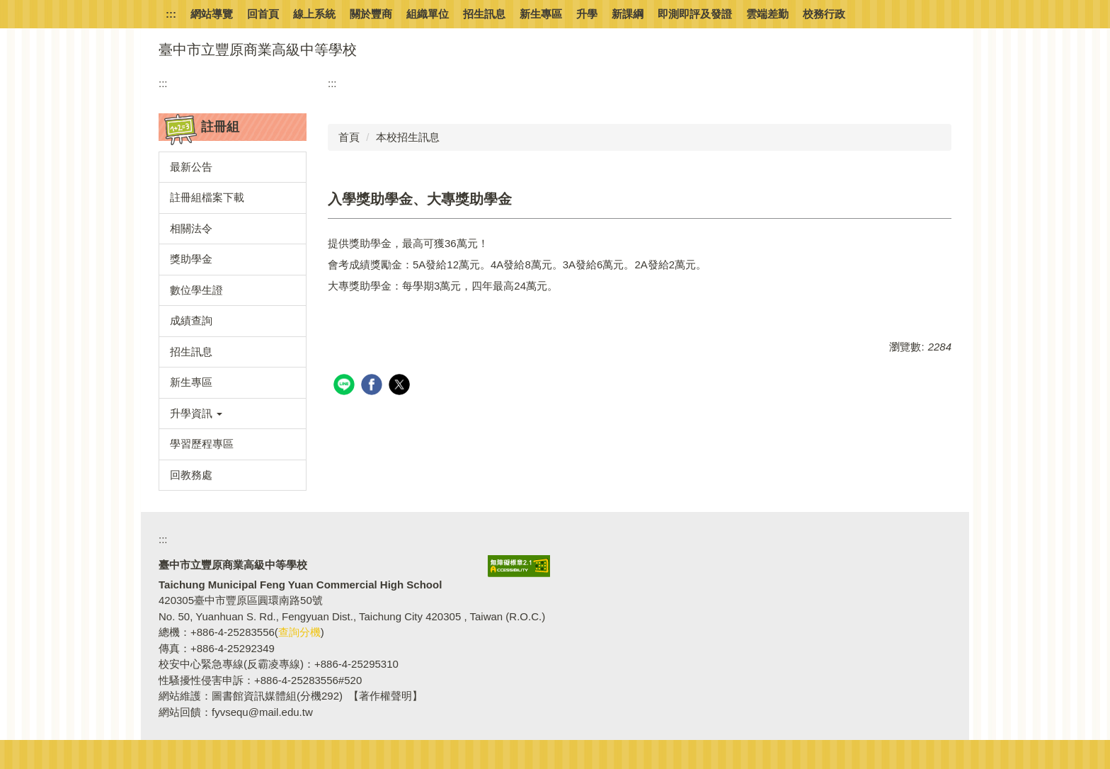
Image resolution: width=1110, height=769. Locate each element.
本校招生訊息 (408, 137)
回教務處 (191, 475)
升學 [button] (586, 14)
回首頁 (263, 14)
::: (171, 14)
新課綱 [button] (627, 14)
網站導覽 (211, 14)
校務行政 (824, 14)
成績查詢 (191, 320)
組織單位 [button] (427, 14)
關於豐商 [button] (371, 14)
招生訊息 (484, 14)
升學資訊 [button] (196, 413)
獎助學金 (191, 259)
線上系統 (314, 14)
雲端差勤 (767, 14)
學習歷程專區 (202, 444)
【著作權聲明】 (385, 696)
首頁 (349, 137)
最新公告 (191, 167)
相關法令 (191, 228)
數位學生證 (196, 290)
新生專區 (541, 14)
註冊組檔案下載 (207, 197)
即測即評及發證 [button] (695, 14)
